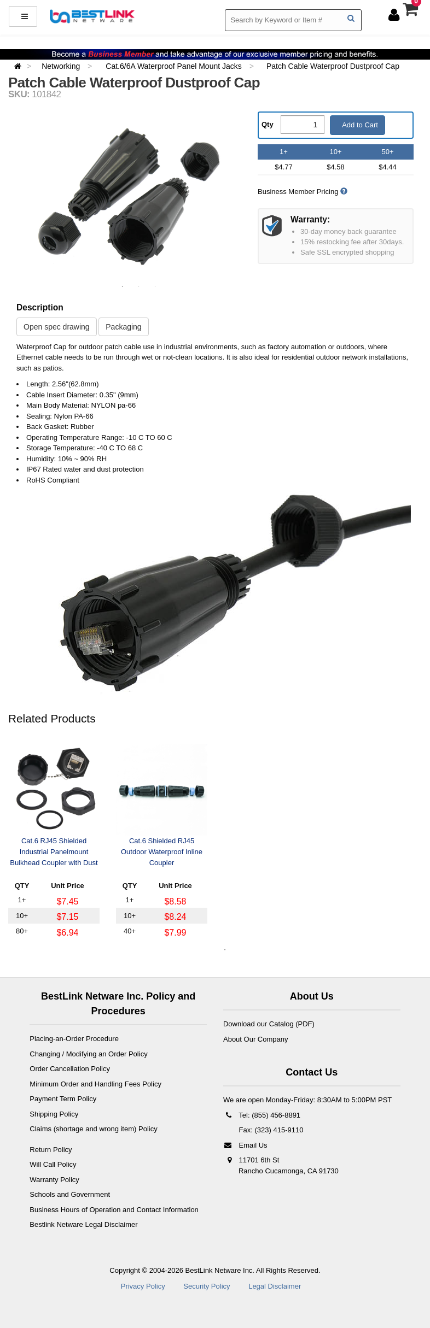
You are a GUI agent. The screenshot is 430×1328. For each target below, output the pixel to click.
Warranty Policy (54, 1180)
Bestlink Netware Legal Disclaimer (83, 1224)
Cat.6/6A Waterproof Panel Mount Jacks (174, 66)
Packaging (123, 326)
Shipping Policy (54, 1114)
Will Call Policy (53, 1164)
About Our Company (255, 1039)
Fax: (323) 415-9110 (270, 1130)
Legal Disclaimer (274, 1286)
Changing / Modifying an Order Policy (88, 1054)
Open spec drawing (57, 326)
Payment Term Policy (63, 1099)
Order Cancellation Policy (70, 1069)
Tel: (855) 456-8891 (261, 1115)
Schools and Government (70, 1194)
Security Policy (206, 1286)
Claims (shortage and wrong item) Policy (93, 1129)
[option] (129, 196)
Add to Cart (359, 125)
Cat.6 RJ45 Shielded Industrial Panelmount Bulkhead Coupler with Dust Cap (53, 852)
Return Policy (51, 1149)
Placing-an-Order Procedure (74, 1039)
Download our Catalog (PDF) (269, 1024)
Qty (268, 124)
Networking (62, 66)
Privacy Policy (143, 1286)
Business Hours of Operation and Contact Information (114, 1210)
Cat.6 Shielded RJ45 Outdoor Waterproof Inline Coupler (161, 852)
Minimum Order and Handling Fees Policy (95, 1084)
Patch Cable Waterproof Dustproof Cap (332, 66)
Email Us (245, 1145)
